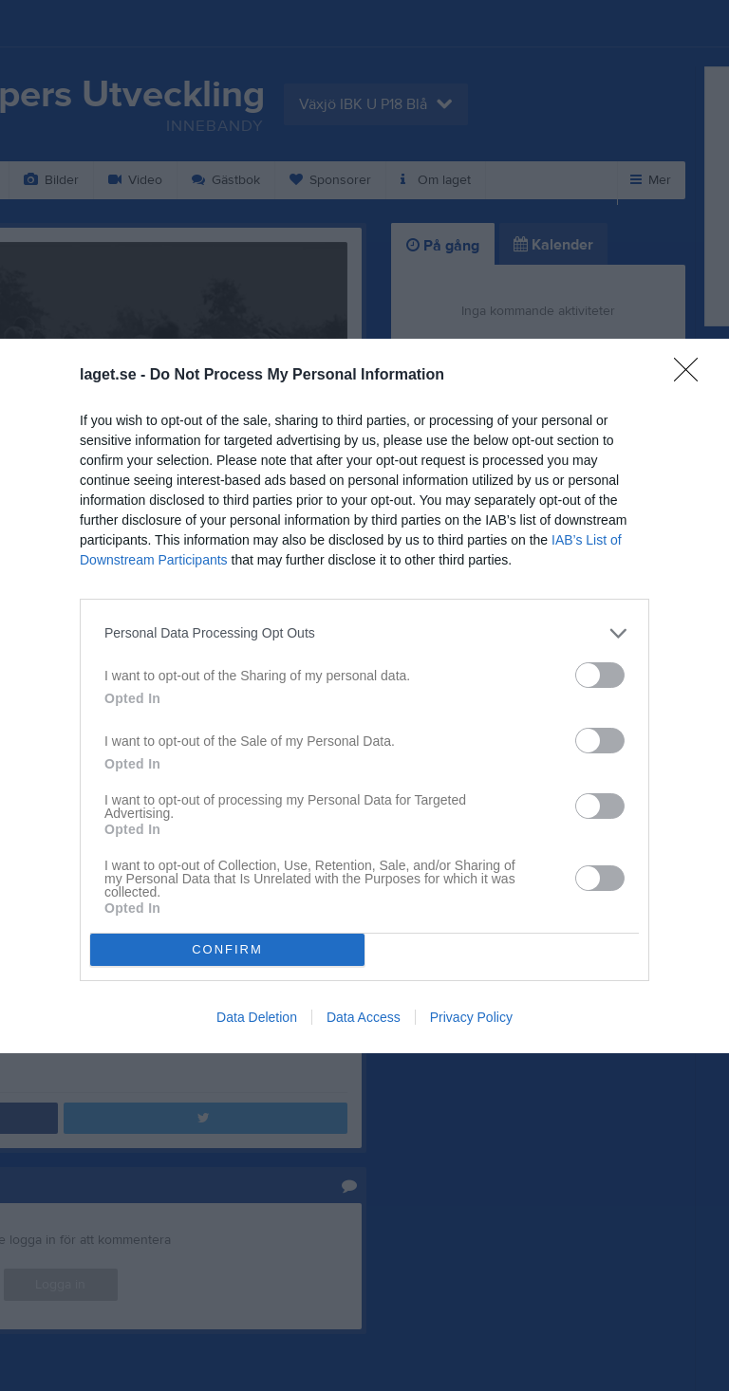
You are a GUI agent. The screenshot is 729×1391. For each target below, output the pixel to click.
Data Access (364, 1017)
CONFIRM (227, 949)
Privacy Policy (471, 1017)
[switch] (600, 675)
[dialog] (364, 696)
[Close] (692, 376)
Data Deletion (256, 1017)
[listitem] (364, 633)
